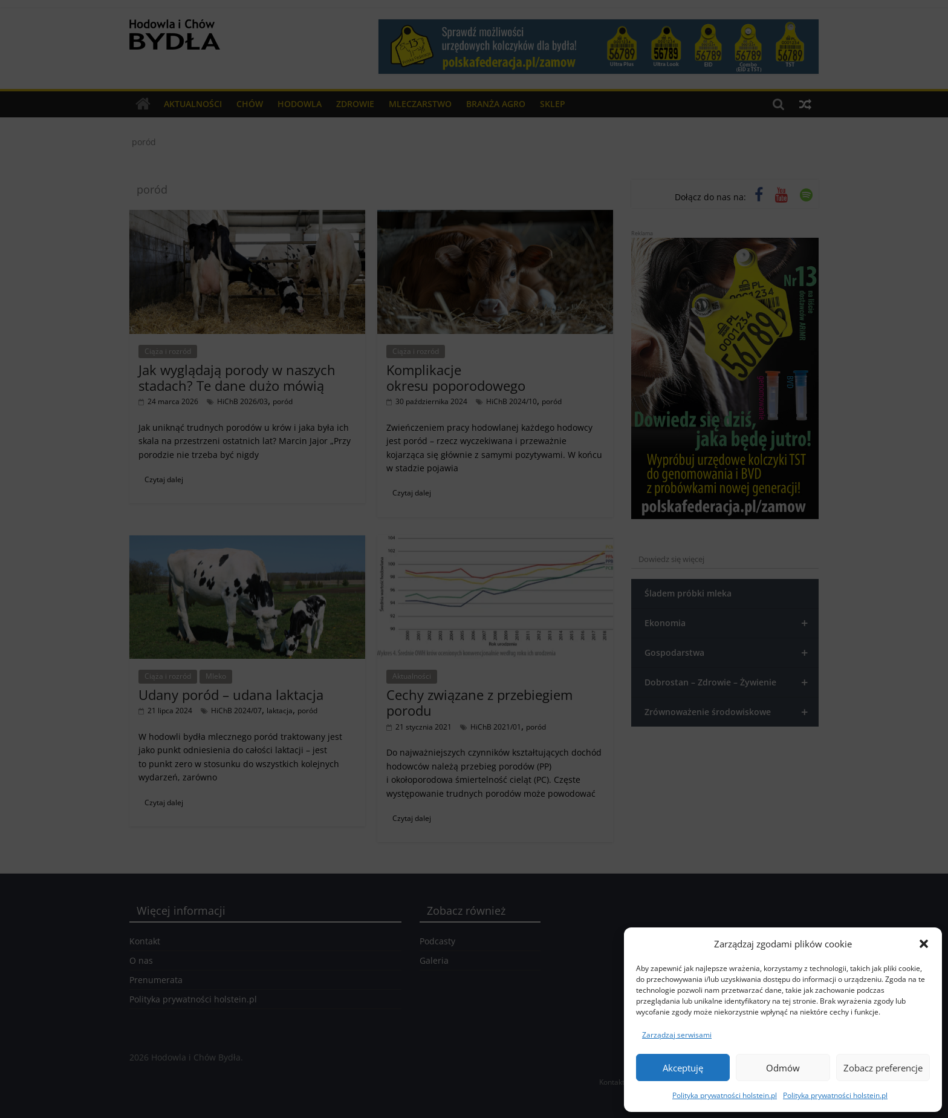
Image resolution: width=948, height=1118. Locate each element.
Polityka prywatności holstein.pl (724, 1095)
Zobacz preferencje (883, 1068)
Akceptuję (683, 1068)
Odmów (783, 1068)
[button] (924, 944)
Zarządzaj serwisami (677, 1035)
